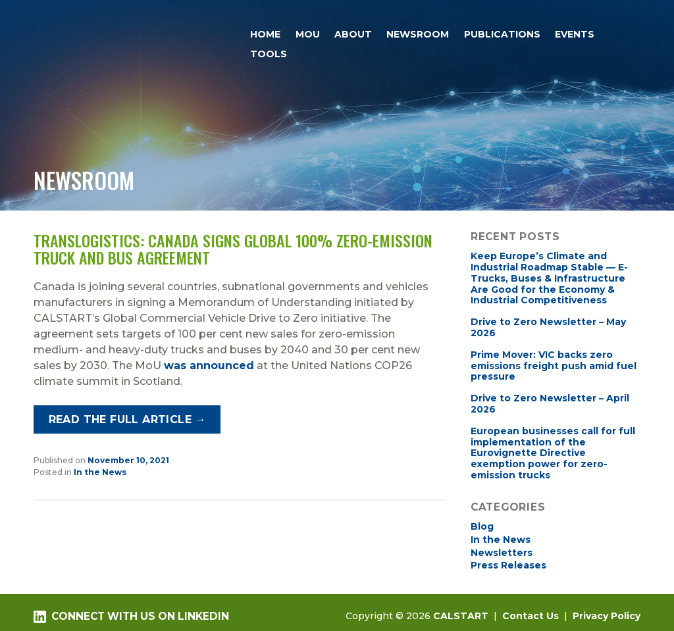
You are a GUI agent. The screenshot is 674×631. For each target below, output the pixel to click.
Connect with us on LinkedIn (131, 616)
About (353, 34)
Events (574, 34)
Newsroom (417, 34)
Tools (268, 54)
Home (265, 34)
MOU (308, 34)
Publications (502, 34)
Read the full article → (127, 419)
